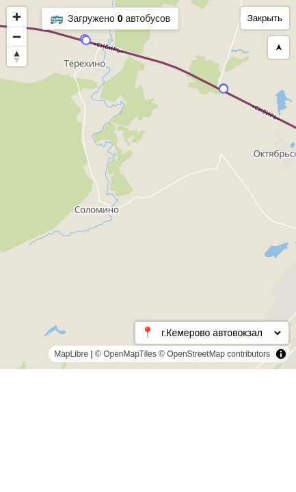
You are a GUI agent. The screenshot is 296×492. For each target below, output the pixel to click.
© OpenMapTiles (126, 354)
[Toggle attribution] (281, 354)
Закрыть (264, 18)
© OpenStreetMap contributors (214, 354)
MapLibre (71, 354)
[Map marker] (86, 40)
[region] (148, 184)
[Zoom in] (17, 17)
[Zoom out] (17, 36)
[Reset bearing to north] (17, 56)
